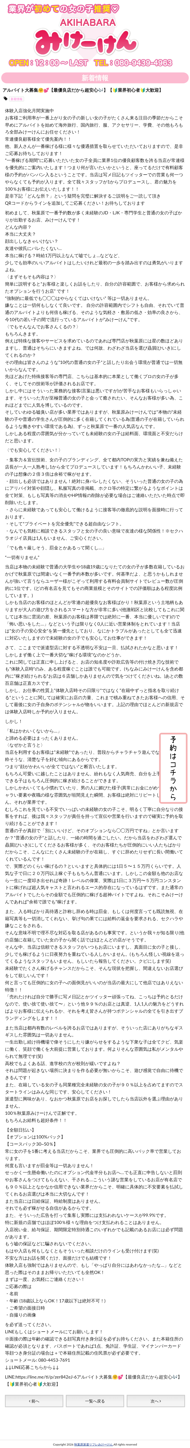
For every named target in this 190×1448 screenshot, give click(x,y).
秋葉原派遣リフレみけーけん (93, 1433)
